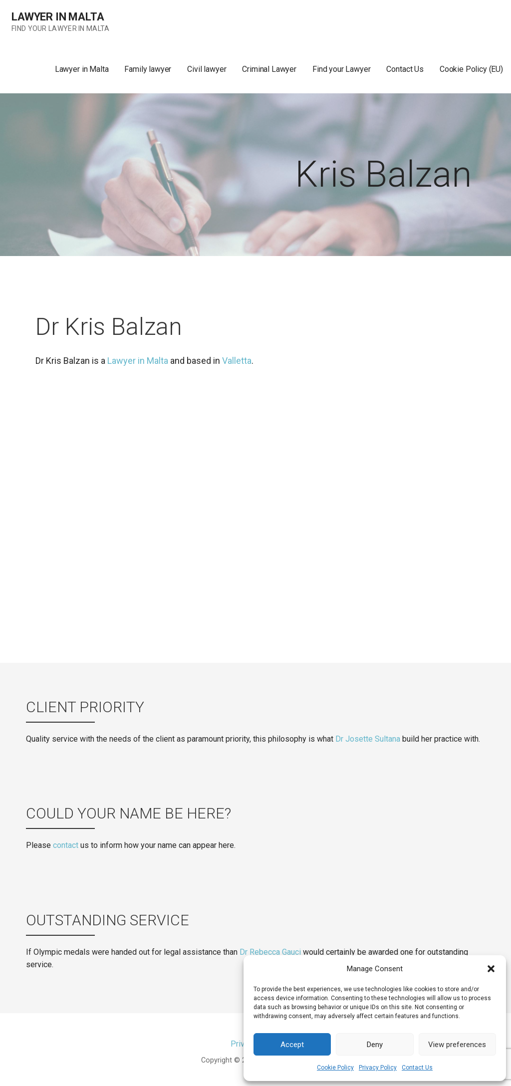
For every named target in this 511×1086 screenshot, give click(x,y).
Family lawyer (147, 69)
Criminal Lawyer (269, 69)
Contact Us (417, 1067)
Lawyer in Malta (57, 16)
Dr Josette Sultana (367, 739)
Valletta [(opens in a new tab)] (237, 360)
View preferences (457, 1044)
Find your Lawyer (341, 69)
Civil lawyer (206, 69)
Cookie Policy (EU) (471, 69)
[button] (491, 969)
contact (65, 845)
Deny (375, 1044)
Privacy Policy (378, 1067)
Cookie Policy (335, 1067)
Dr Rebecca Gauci (270, 952)
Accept (292, 1044)
